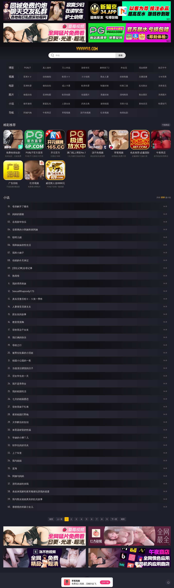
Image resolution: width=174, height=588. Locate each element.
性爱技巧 (162, 103)
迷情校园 (104, 103)
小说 (11, 103)
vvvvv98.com (87, 48)
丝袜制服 (124, 76)
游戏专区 (85, 67)
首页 (51, 519)
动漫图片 (85, 94)
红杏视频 (104, 112)
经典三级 (124, 85)
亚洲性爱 (27, 85)
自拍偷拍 (47, 76)
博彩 (11, 67)
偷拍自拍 (47, 85)
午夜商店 (47, 112)
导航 (11, 112)
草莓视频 (66, 112)
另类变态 (162, 85)
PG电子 (27, 67)
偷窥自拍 (27, 94)
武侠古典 (85, 103)
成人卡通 (66, 85)
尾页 (123, 519)
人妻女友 (66, 103)
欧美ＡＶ (66, 76)
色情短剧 (124, 112)
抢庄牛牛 (162, 67)
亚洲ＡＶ (27, 76)
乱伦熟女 (143, 85)
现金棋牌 (143, 67)
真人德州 (47, 67)
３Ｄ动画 (85, 76)
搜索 (120, 55)
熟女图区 (143, 94)
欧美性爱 (85, 85)
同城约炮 (27, 112)
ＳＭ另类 (162, 76)
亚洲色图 (47, 94)
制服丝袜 (104, 85)
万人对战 (66, 67)
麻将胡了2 (104, 67)
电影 (11, 85)
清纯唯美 (124, 94)
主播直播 (143, 76)
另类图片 (162, 94)
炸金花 (124, 67)
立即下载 (105, 582)
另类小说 (124, 103)
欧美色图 (66, 94)
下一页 (114, 519)
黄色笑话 (143, 103)
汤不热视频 (85, 112)
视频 (11, 76)
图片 (11, 94)
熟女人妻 (104, 76)
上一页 (59, 519)
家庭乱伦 (47, 103)
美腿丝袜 (104, 94)
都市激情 (27, 103)
